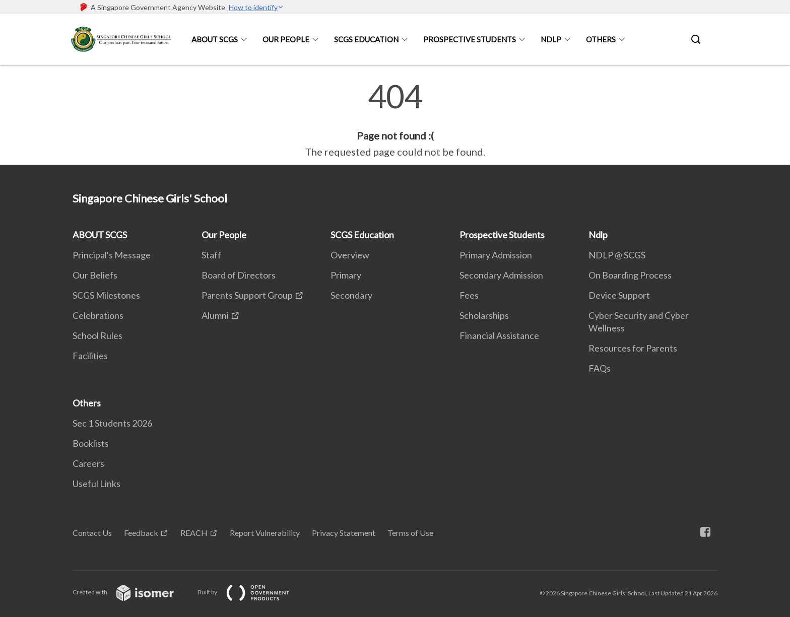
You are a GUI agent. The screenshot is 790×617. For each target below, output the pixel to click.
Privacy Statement (343, 532)
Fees (469, 295)
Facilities (90, 355)
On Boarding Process (630, 275)
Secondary (351, 295)
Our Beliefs (95, 275)
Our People (285, 39)
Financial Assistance (499, 335)
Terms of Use (410, 532)
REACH (194, 532)
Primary (346, 275)
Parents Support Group (247, 295)
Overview (350, 254)
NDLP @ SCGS (616, 254)
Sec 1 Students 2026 (112, 423)
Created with (131, 592)
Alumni (215, 315)
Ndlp (551, 39)
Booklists (91, 443)
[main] (395, 120)
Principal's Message (112, 254)
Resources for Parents (632, 348)
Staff (211, 254)
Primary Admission (495, 254)
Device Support (619, 295)
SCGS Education (366, 39)
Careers (88, 463)
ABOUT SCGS (214, 39)
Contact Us (92, 532)
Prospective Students (469, 39)
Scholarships (484, 315)
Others (601, 39)
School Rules (97, 335)
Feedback (141, 532)
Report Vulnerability (265, 532)
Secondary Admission (501, 275)
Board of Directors (239, 275)
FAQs (599, 368)
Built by (251, 592)
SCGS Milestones (106, 295)
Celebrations (98, 315)
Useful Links (96, 483)
